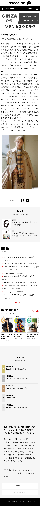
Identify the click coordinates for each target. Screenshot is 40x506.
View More (20, 303)
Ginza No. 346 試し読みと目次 (20, 282)
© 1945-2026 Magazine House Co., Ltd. (20, 502)
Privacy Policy (19, 492)
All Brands (8, 8)
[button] (37, 327)
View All (35, 311)
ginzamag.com (31, 20)
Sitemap (19, 486)
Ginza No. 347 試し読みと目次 (20, 263)
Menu (33, 8)
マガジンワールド (20, 3)
